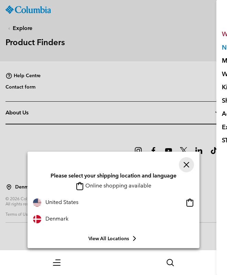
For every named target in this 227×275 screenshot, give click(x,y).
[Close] (186, 164)
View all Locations (113, 238)
